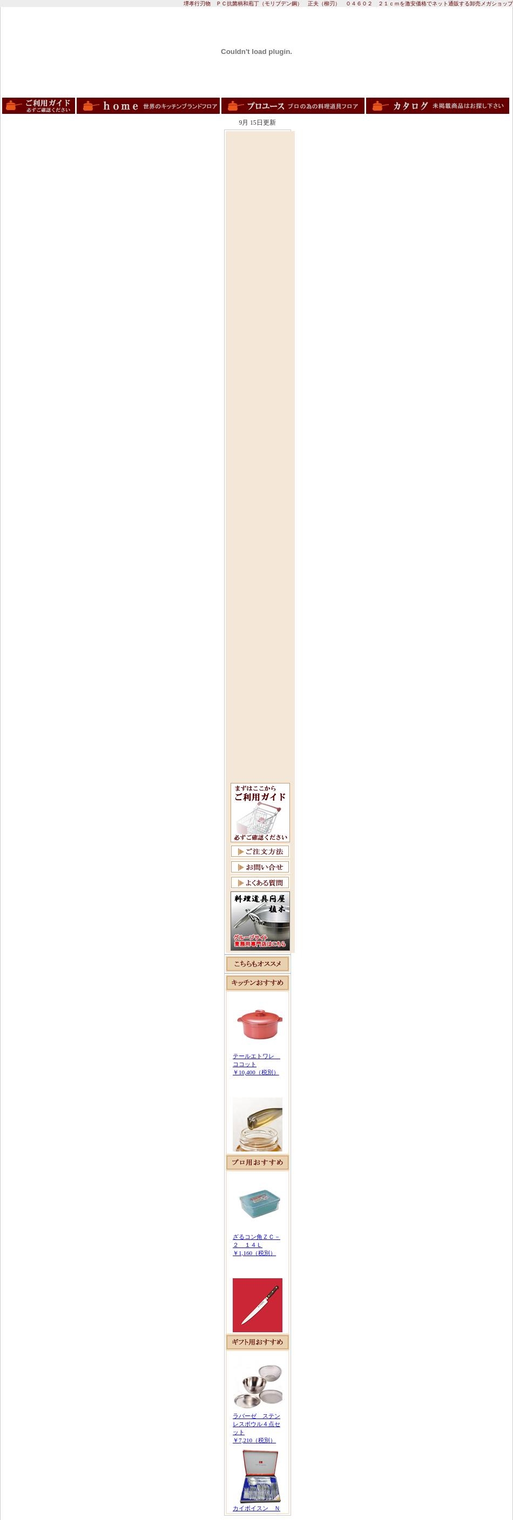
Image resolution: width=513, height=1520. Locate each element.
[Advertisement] (260, 295)
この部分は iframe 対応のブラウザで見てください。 (258, 1073)
